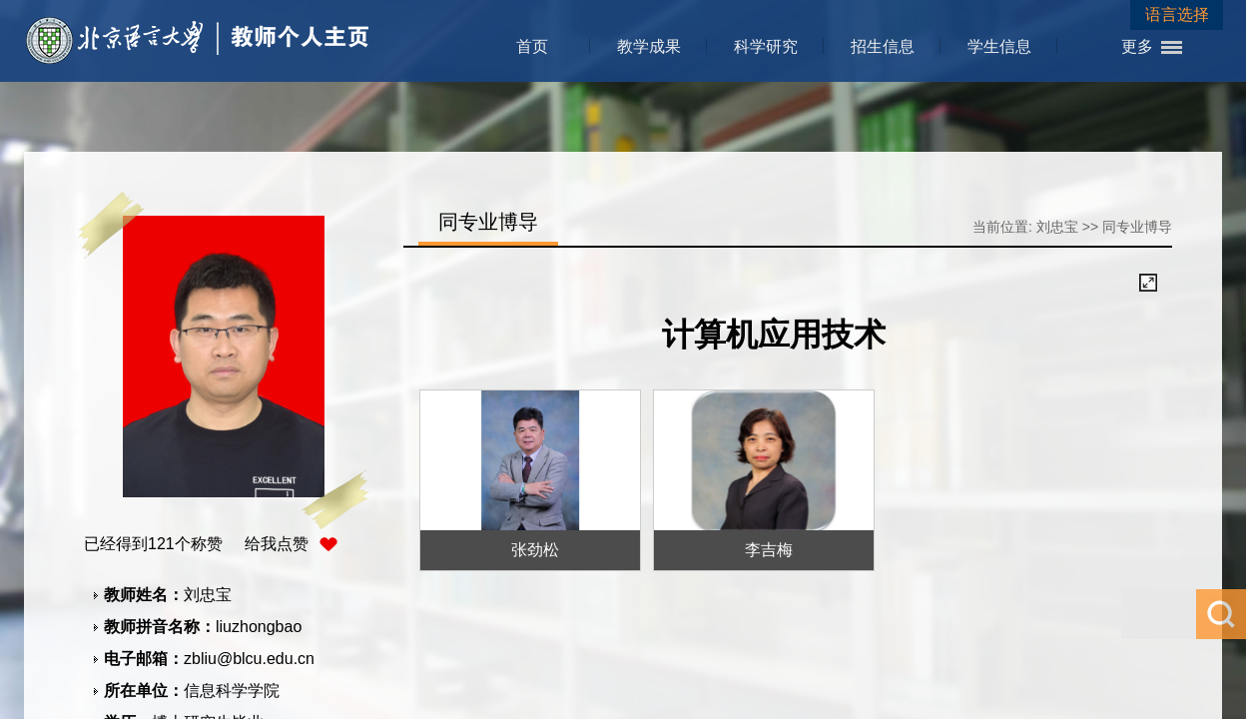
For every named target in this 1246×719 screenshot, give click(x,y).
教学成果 (649, 46)
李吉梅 (769, 549)
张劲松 (535, 549)
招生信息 (883, 46)
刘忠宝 (1057, 227)
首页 (532, 46)
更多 (1137, 46)
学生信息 (999, 46)
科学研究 (766, 46)
